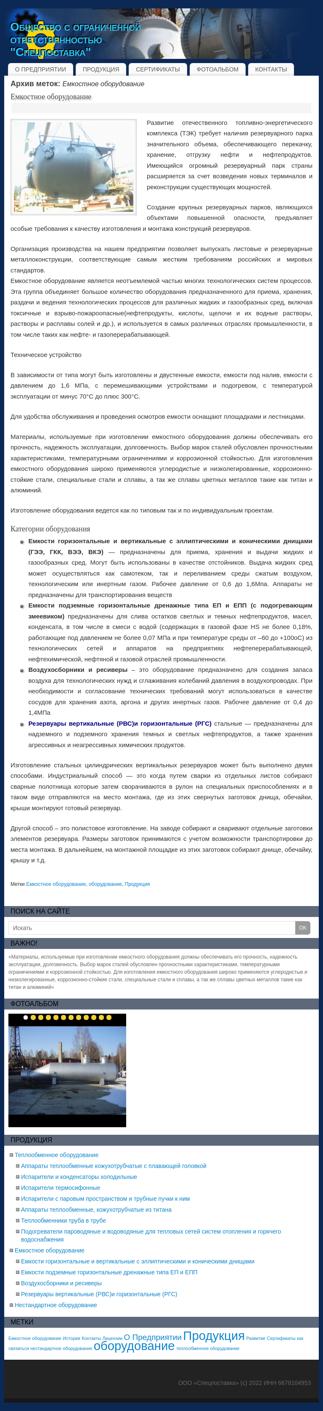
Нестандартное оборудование (56, 1305)
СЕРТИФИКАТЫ (158, 69)
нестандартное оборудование (61, 1348)
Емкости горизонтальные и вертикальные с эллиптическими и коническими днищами (137, 1261)
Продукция (137, 884)
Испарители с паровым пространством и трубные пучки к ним (105, 1198)
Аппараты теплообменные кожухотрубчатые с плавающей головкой (114, 1166)
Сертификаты (281, 1338)
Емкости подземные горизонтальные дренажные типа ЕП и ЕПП (109, 1272)
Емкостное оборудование (51, 96)
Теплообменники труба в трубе (63, 1220)
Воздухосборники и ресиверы (61, 1283)
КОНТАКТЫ (271, 69)
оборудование (105, 884)
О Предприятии (153, 1337)
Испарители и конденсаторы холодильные (79, 1176)
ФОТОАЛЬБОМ (218, 69)
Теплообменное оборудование (56, 1155)
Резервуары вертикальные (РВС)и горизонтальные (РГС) (99, 1294)
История (71, 1338)
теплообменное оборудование (207, 1348)
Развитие (255, 1338)
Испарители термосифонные (60, 1187)
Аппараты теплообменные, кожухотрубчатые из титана (96, 1209)
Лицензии (113, 1338)
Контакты (91, 1338)
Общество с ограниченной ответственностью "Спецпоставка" (75, 39)
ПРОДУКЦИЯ (101, 69)
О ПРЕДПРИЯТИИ (40, 69)
